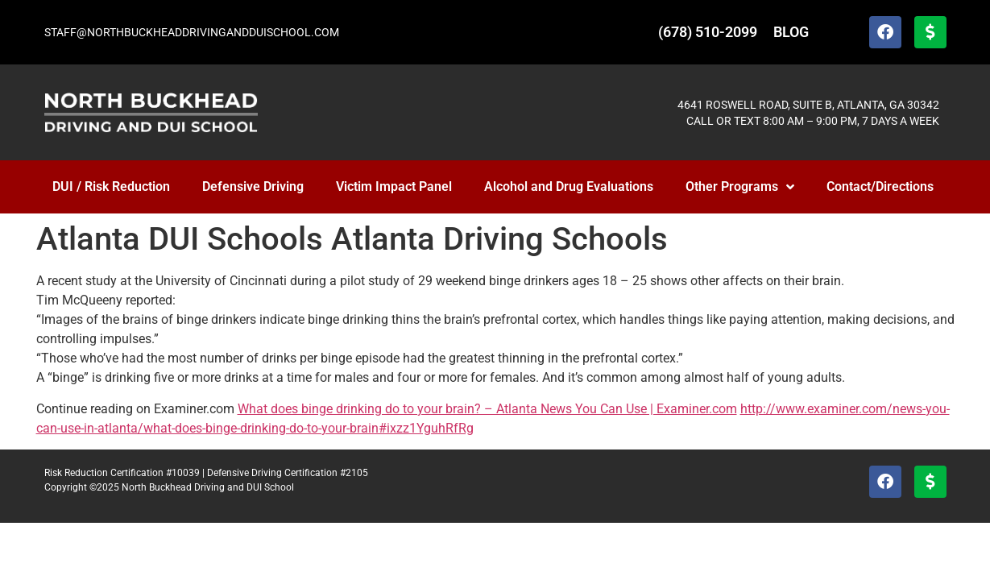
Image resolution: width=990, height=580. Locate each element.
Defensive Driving (253, 186)
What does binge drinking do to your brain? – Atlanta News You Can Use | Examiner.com (487, 408)
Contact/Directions (880, 186)
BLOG (791, 31)
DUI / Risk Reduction (111, 186)
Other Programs (740, 186)
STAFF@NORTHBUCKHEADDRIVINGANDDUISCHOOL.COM (191, 32)
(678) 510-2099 (707, 31)
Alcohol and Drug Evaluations (568, 186)
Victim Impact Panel (394, 186)
